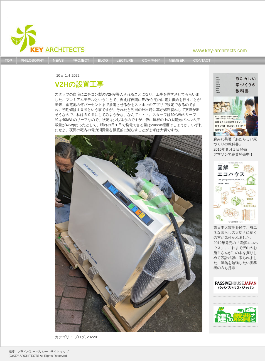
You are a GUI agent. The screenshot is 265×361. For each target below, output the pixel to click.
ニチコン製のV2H (98, 94)
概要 (12, 351)
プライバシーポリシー (32, 351)
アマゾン (221, 154)
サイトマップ (59, 351)
